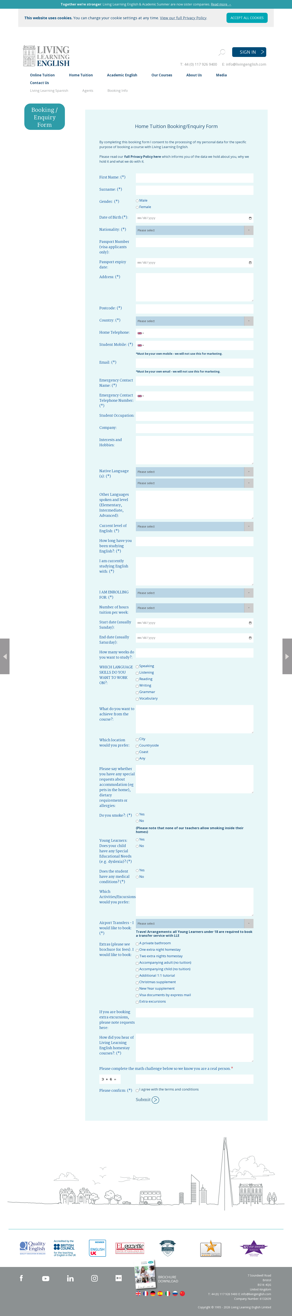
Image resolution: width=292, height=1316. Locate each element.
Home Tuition (81, 75)
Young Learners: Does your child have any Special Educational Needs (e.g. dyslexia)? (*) (115, 851)
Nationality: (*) (112, 230)
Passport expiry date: (112, 264)
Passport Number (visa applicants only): (114, 247)
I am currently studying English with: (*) (113, 566)
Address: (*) (109, 277)
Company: (108, 428)
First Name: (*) (112, 177)
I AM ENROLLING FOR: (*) (114, 595)
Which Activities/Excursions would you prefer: (117, 897)
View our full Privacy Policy (183, 17)
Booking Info (117, 90)
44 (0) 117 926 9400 (200, 64)
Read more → (221, 4)
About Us (194, 75)
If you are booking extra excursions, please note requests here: (117, 1020)
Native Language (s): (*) (114, 473)
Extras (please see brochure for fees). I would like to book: (116, 950)
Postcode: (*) (110, 308)
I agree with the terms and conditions (169, 1089)
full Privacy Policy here (142, 156)
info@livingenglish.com (246, 64)
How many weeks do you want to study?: (116, 654)
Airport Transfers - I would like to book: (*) (116, 928)
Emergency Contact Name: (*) (116, 383)
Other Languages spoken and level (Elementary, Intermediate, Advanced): (114, 505)
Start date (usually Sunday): (115, 625)
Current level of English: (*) (113, 528)
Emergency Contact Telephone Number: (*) (116, 401)
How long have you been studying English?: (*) (115, 546)
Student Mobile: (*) (116, 345)
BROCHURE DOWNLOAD (168, 1279)
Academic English (122, 75)
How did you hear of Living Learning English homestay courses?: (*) (116, 1045)
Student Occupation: (117, 416)
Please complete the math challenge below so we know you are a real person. (166, 1069)
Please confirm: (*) (115, 1091)
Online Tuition (42, 75)
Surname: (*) (110, 189)
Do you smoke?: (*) (115, 815)
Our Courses (161, 75)
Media (221, 75)
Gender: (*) (109, 202)
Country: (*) (109, 320)
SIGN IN (248, 52)
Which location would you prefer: (114, 742)
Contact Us (39, 82)
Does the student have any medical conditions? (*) (114, 877)
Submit (147, 1100)
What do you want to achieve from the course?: (116, 714)
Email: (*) (107, 362)
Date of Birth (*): (113, 217)
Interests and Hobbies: (110, 442)
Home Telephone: (114, 332)
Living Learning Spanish (49, 90)
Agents (87, 90)
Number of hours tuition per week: (114, 610)
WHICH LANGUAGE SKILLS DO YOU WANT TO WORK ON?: (116, 675)
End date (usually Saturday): (114, 639)
